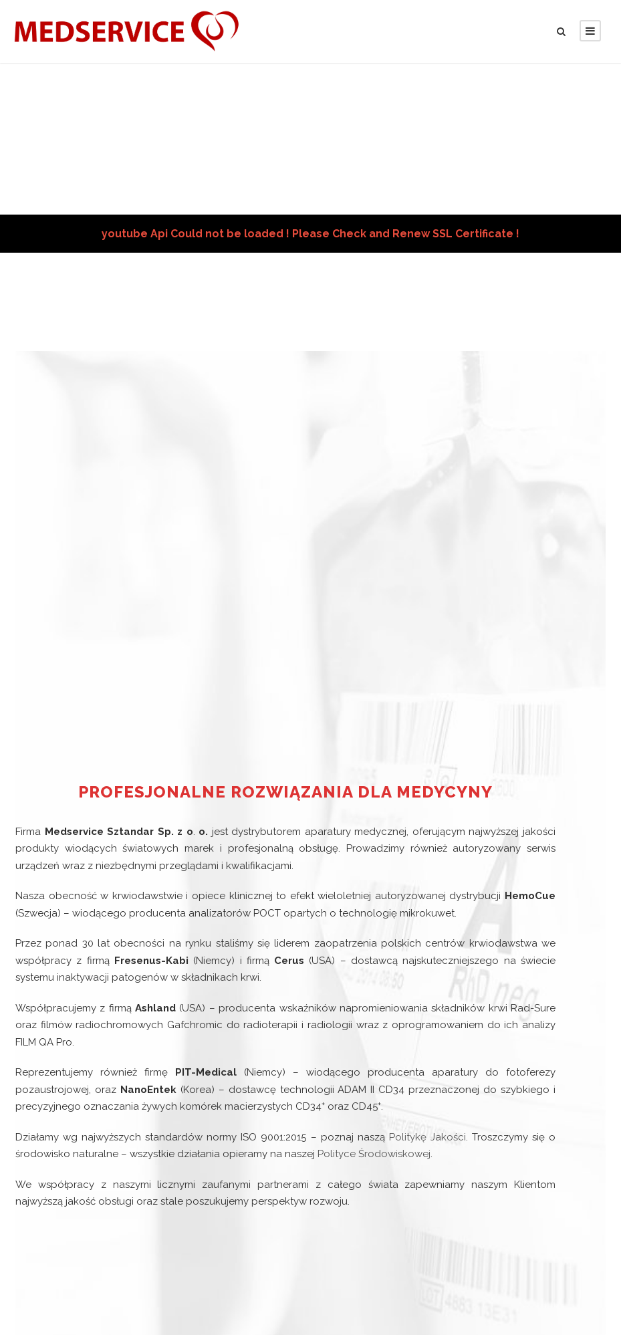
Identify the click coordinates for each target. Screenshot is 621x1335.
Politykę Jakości (427, 1128)
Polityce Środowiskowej (351, 1145)
